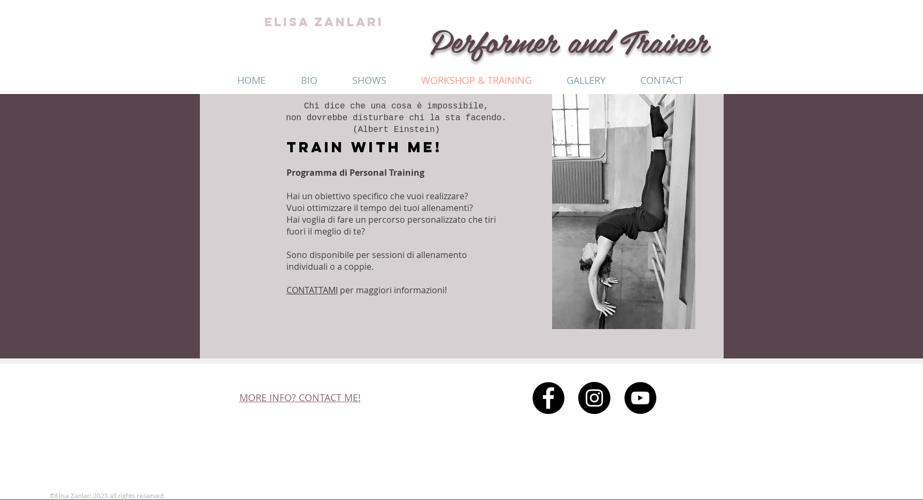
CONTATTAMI (312, 290)
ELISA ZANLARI (324, 21)
